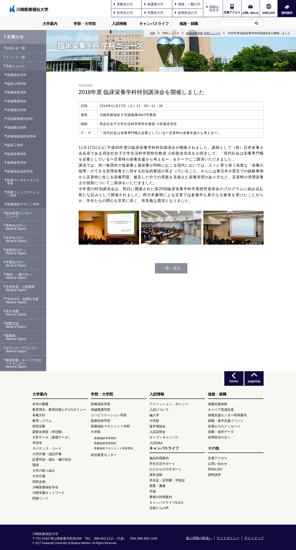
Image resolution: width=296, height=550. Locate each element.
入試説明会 (157, 432)
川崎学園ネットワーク (48, 493)
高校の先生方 (214, 8)
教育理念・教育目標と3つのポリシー (59, 409)
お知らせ (13, 36)
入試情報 (119, 24)
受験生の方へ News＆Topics (16, 227)
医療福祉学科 (16, 75)
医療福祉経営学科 (20, 171)
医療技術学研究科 (105, 443)
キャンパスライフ (154, 24)
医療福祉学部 (100, 404)
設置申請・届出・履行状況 (51, 459)
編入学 (154, 415)
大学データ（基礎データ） (51, 437)
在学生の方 (123, 13)
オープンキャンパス (164, 437)
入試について (159, 409)
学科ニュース (15, 66)
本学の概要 (40, 404)
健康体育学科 (16, 162)
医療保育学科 (16, 92)
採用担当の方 (186, 13)
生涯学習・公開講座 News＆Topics (20, 288)
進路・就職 (188, 24)
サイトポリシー (228, 538)
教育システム (42, 420)
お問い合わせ (250, 12)
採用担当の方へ (219, 437)
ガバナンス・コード (47, 448)
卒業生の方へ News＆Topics (16, 263)
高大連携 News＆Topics (16, 312)
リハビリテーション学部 (108, 415)
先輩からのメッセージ (224, 426)
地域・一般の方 (187, 4)
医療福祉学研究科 (105, 438)
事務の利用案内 (160, 497)
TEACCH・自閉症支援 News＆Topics (22, 300)
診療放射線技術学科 (21, 136)
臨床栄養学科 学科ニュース (203, 33)
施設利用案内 (159, 458)
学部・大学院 (85, 24)
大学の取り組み (43, 470)
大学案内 (50, 24)
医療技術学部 (100, 420)
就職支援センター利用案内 (227, 415)
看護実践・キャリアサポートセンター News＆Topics (23, 363)
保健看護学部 (100, 409)
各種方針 (38, 415)
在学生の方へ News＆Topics (16, 239)
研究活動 (38, 426)
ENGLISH (268, 13)
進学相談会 (157, 426)
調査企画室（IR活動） (48, 432)
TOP (152, 33)
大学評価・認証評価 (47, 454)
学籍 (152, 491)
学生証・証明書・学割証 (167, 480)
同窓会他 (38, 481)
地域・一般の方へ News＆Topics (19, 276)
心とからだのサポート (165, 469)
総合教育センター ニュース (19, 214)
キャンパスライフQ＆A (166, 502)
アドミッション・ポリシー (168, 404)
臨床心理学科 (16, 83)
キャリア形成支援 (221, 409)
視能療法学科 (16, 127)
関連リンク (40, 498)
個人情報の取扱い (199, 538)
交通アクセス (232, 12)
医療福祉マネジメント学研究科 (113, 448)
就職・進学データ (221, 432)
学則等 (37, 443)
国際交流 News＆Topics (16, 325)
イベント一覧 (15, 57)
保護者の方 (153, 4)
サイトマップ (254, 538)
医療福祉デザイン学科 (23, 204)
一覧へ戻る (171, 268)
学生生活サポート (162, 463)
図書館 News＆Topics (16, 337)
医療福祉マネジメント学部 (110, 426)
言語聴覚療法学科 (20, 119)
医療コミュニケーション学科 (23, 193)
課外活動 (155, 475)
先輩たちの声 (159, 508)
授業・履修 (157, 486)
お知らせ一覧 (15, 48)
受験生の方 (123, 4)
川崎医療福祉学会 (45, 487)
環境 (35, 465)
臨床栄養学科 (16, 154)
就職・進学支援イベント (226, 420)
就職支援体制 (217, 404)
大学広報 (38, 476)
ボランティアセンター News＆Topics (22, 349)
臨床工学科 (15, 145)
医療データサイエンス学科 (23, 181)
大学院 (96, 432)
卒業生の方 (153, 13)
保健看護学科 (16, 101)
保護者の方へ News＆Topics (16, 251)
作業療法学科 (16, 110)
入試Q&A (156, 443)
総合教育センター (104, 455)
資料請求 (287, 12)
